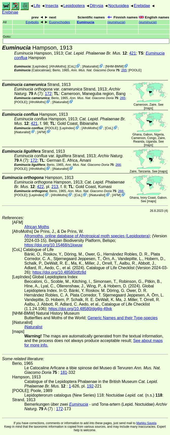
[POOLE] (134, 70)
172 (48, 93)
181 (63, 372)
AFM (41, 132)
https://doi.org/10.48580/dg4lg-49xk (80, 309)
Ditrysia (96, 6)
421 (132, 53)
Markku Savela (146, 423)
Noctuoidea (118, 6)
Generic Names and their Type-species (123, 318)
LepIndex (40, 66)
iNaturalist (90, 66)
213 (54, 187)
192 (90, 386)
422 (40, 187)
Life (37, 6)
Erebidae (142, 6)
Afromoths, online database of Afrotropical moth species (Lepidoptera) (87, 236)
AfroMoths (57, 66)
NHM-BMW (114, 66)
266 (118, 165)
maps (148, 108)
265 (124, 70)
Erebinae (10, 12)
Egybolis (32, 22)
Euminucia (85, 22)
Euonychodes (59, 22)
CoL (71, 66)
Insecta (51, 6)
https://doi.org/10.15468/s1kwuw (53, 245)
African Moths (36, 227)
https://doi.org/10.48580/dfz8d (59, 272)
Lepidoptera (74, 6)
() (116, 22)
